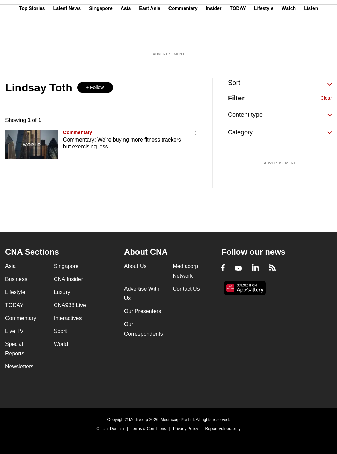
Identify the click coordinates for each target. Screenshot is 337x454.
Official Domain (110, 428)
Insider (213, 38)
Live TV (14, 331)
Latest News (67, 38)
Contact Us (186, 289)
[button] (95, 87)
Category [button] (240, 132)
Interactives (68, 318)
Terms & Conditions (148, 428)
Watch (289, 38)
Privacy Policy (186, 428)
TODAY (238, 38)
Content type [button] (245, 114)
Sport (60, 331)
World (61, 344)
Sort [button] (234, 82)
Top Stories (32, 38)
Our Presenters (142, 311)
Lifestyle (264, 38)
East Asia (149, 38)
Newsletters (19, 366)
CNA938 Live (70, 305)
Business (16, 279)
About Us (135, 266)
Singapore (100, 38)
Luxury (62, 292)
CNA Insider (68, 279)
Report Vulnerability (222, 428)
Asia (126, 38)
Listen (311, 38)
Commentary (183, 38)
